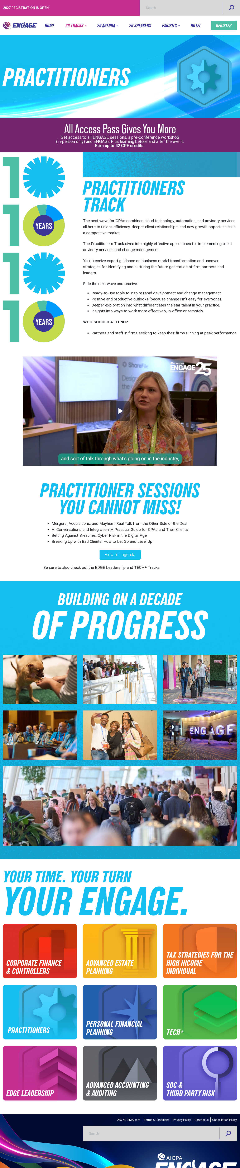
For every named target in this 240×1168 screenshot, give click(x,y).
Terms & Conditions (156, 1119)
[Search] (231, 8)
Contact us (202, 1119)
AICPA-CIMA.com (128, 1119)
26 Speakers (140, 25)
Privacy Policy (182, 1119)
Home (49, 25)
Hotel (196, 25)
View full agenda (120, 554)
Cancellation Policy (224, 1119)
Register (224, 25)
